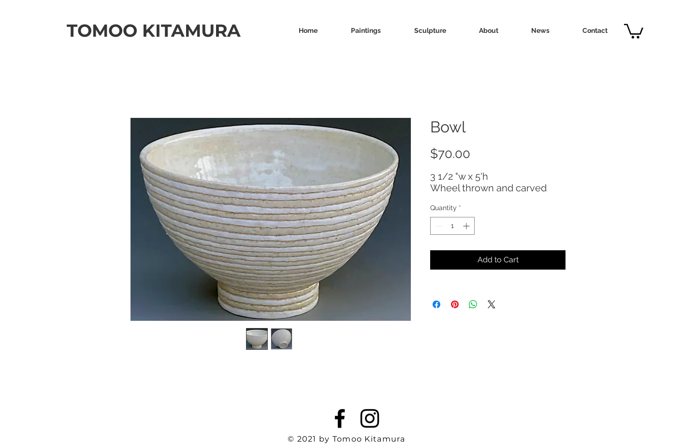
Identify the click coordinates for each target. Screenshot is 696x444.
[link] (633, 30)
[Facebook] (339, 418)
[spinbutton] (452, 225)
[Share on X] (491, 304)
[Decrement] (438, 225)
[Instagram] (369, 418)
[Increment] (467, 225)
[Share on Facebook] (436, 304)
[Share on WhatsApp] (473, 304)
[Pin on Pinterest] (455, 304)
